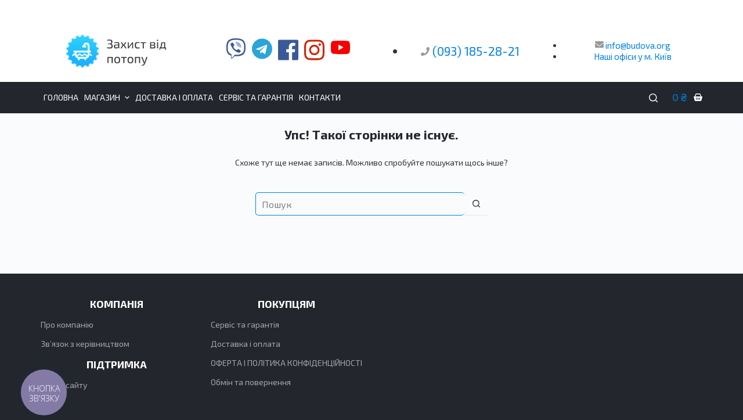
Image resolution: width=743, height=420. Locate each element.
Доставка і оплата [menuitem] (174, 97)
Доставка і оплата (245, 344)
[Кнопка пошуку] (476, 204)
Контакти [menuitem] (320, 97)
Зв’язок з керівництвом (85, 344)
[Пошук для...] (359, 204)
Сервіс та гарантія (245, 324)
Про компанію (67, 324)
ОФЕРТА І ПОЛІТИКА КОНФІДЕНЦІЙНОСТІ (286, 363)
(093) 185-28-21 (476, 51)
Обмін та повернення (251, 382)
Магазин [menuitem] (108, 97)
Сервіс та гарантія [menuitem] (256, 97)
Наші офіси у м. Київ (633, 56)
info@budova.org (632, 45)
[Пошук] (653, 98)
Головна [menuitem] (61, 97)
